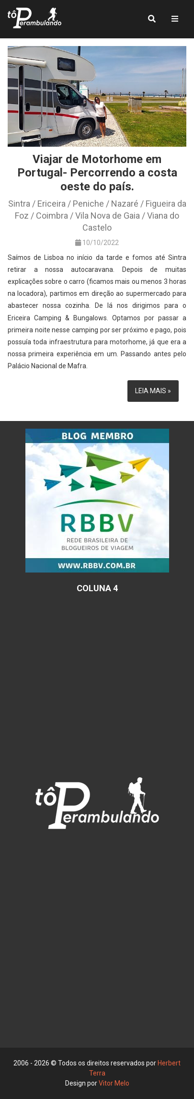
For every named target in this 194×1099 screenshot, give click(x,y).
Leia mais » (153, 391)
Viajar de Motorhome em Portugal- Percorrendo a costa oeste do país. (97, 173)
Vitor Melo (114, 1083)
